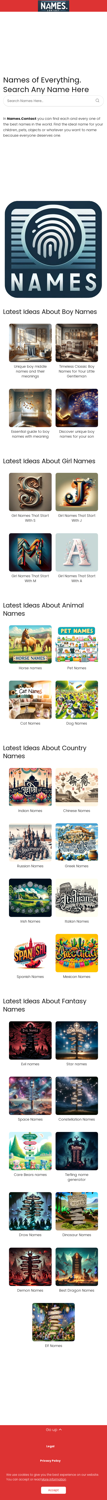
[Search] (96, 99)
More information (53, 1479)
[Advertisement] (53, 43)
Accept (53, 1490)
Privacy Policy (50, 1461)
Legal (50, 1446)
